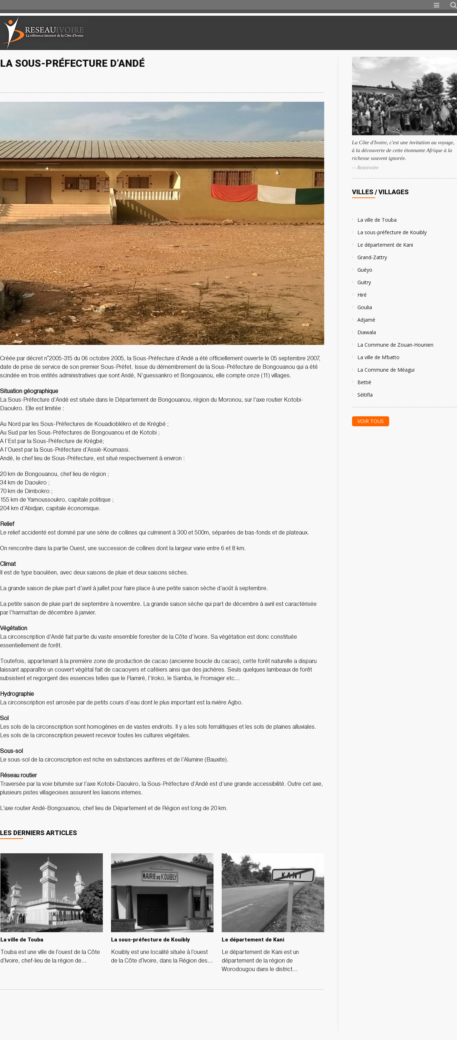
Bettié (364, 382)
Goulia (364, 307)
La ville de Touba (377, 219)
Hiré (362, 294)
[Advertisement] (372, 33)
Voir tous (370, 421)
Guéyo (364, 269)
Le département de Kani (385, 244)
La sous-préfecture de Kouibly (392, 232)
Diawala (366, 332)
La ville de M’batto (378, 357)
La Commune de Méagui (386, 369)
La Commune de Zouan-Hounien (395, 344)
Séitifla (365, 394)
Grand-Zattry (372, 257)
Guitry (364, 282)
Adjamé (366, 319)
